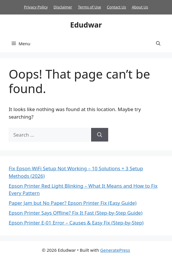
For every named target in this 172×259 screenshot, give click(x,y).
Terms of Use (89, 7)
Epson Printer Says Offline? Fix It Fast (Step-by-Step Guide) (75, 212)
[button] (158, 43)
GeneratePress (115, 250)
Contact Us (116, 7)
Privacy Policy (36, 7)
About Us (140, 7)
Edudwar (86, 25)
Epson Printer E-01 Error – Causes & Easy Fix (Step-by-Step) (76, 222)
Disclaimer (63, 7)
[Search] (99, 135)
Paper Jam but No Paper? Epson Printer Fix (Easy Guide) (73, 203)
